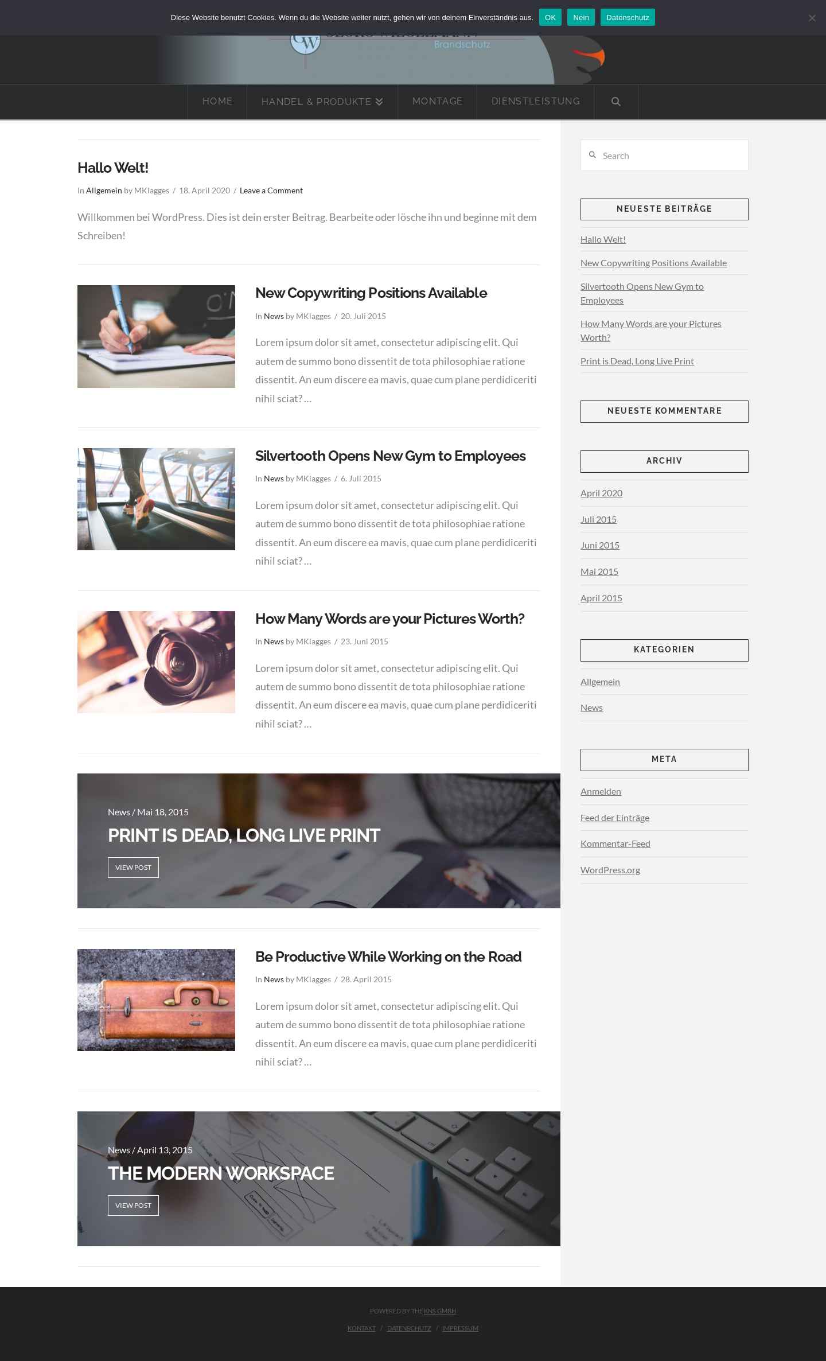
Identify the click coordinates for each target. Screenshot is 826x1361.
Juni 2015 (600, 544)
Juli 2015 (598, 519)
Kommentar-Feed (615, 843)
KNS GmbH (440, 1311)
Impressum (460, 1328)
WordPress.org (610, 869)
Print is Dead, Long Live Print (637, 360)
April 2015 (601, 597)
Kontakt (362, 1328)
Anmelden (600, 791)
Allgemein (104, 190)
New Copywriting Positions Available (371, 292)
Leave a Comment (271, 190)
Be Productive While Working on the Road (388, 956)
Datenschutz (409, 1328)
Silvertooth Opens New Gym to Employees (390, 455)
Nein (581, 17)
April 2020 (601, 492)
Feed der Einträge (614, 817)
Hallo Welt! (113, 167)
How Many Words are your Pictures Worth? (390, 618)
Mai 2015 (599, 571)
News (274, 316)
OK (550, 17)
